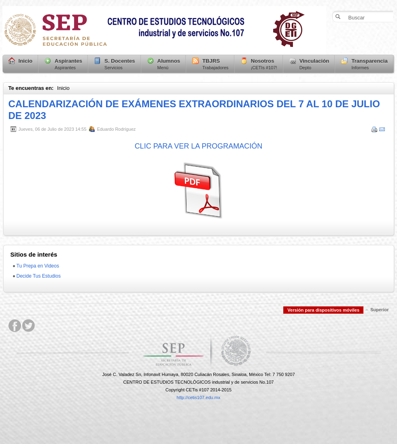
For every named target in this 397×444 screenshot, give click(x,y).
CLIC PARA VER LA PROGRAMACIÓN (199, 146)
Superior (379, 309)
